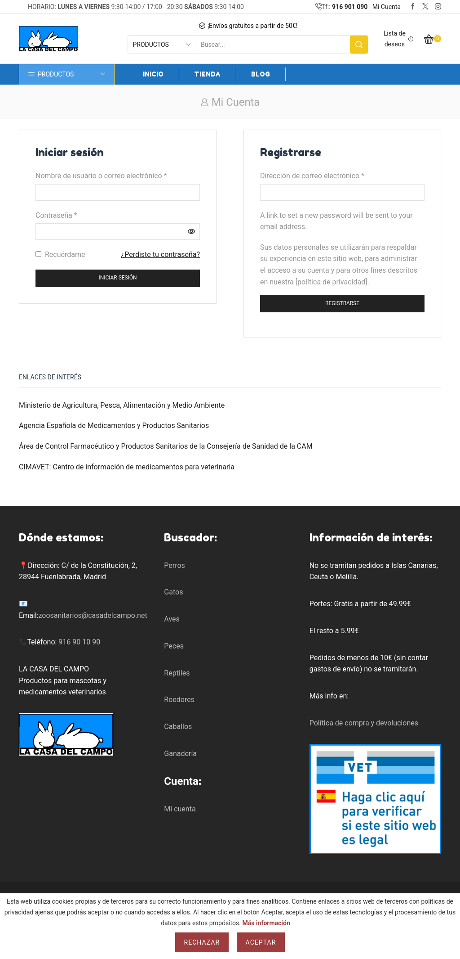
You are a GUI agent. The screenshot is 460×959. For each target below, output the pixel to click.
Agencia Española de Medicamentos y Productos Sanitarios (114, 425)
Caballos (178, 726)
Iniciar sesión (118, 278)
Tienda (207, 74)
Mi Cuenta (386, 6)
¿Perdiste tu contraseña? (160, 254)
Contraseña (56, 215)
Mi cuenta (179, 809)
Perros (174, 565)
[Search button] (359, 45)
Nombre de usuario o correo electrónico (101, 175)
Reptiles (177, 673)
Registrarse (342, 303)
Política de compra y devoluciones (364, 723)
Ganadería (180, 753)
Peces (174, 646)
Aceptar (261, 942)
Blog (260, 74)
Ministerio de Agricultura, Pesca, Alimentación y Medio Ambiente (122, 405)
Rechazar (202, 942)
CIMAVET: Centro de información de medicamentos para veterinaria (126, 467)
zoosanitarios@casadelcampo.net (92, 615)
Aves (171, 619)
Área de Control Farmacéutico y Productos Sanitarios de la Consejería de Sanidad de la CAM (166, 446)
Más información (266, 923)
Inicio (153, 74)
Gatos (173, 592)
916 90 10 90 (79, 642)
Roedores (179, 699)
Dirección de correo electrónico (312, 175)
